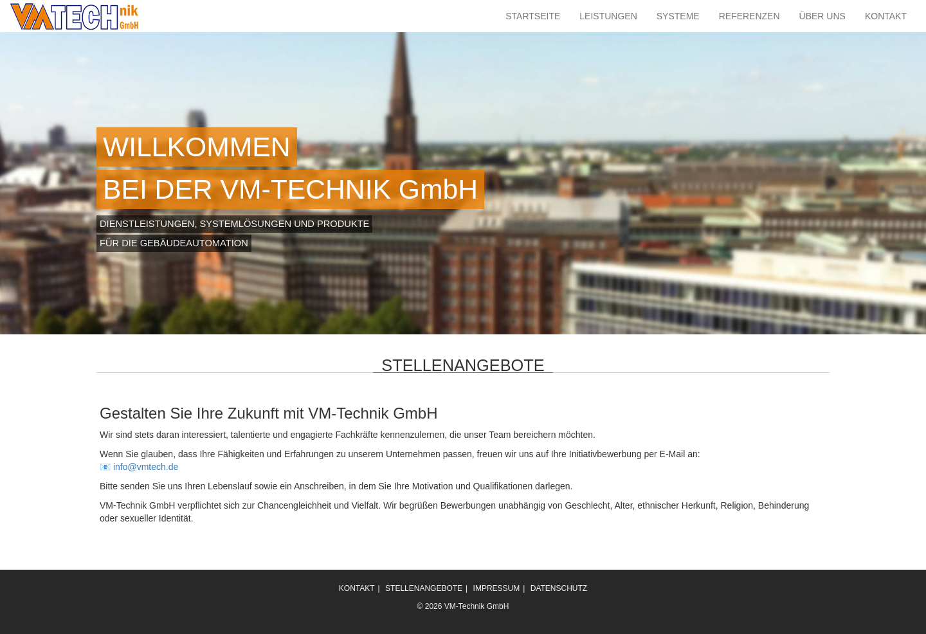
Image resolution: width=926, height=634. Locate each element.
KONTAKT (886, 16)
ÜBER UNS (822, 16)
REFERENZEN (749, 16)
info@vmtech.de (145, 467)
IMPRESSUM (496, 588)
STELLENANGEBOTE (423, 588)
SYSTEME (678, 16)
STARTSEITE (532, 16)
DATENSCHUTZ (559, 588)
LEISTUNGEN (608, 16)
